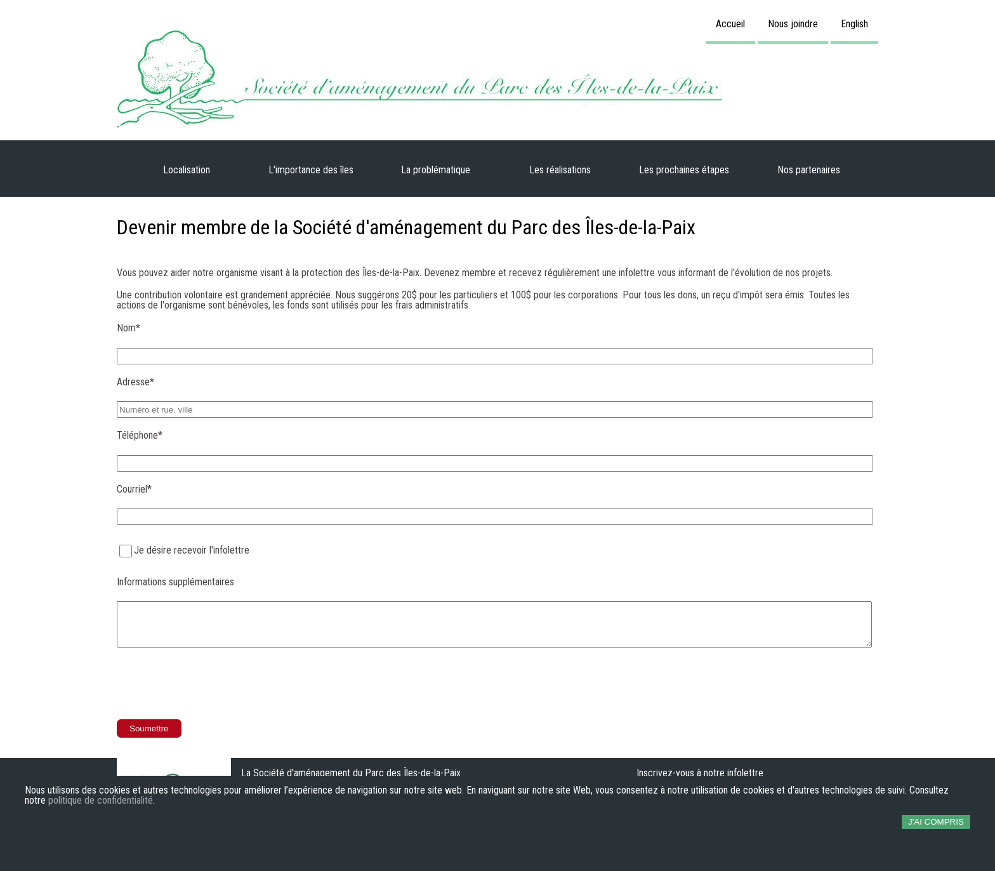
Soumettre (149, 728)
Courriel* (134, 489)
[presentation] (213, 684)
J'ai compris (936, 822)
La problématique (435, 170)
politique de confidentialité (100, 800)
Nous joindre (793, 24)
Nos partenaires (808, 170)
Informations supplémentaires (175, 582)
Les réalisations (560, 170)
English (854, 24)
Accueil (730, 24)
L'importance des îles (310, 170)
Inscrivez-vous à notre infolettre (699, 773)
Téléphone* (139, 435)
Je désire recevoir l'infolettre (191, 550)
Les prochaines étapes (684, 170)
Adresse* (135, 382)
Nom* (128, 328)
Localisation (186, 170)
